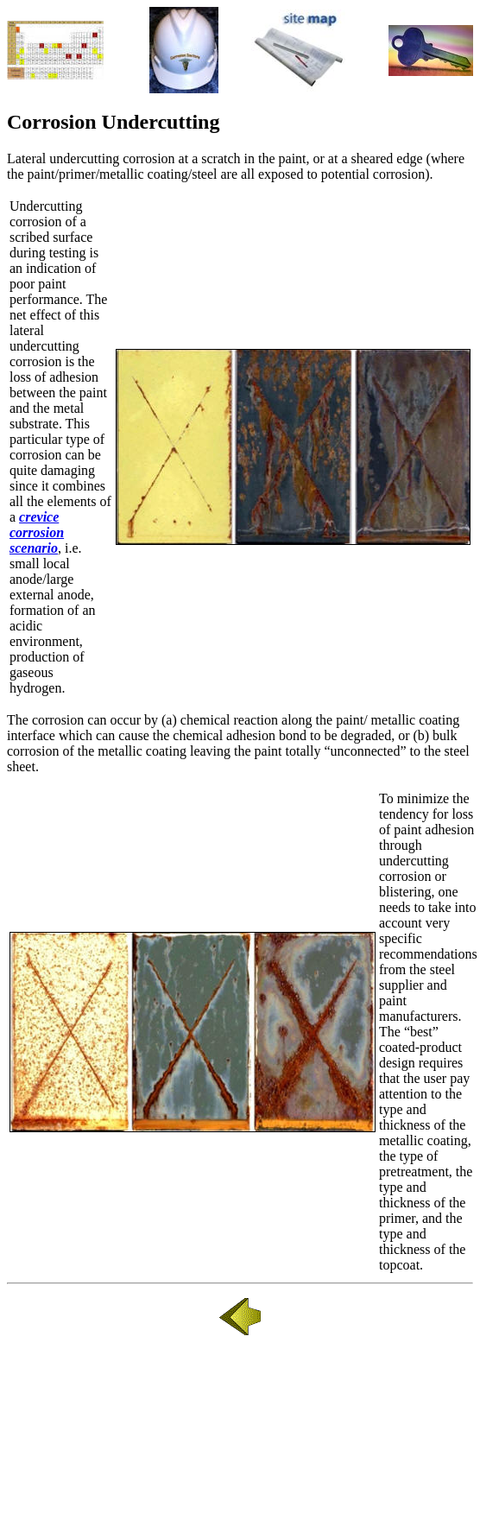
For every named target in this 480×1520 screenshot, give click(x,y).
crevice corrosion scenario (36, 532)
